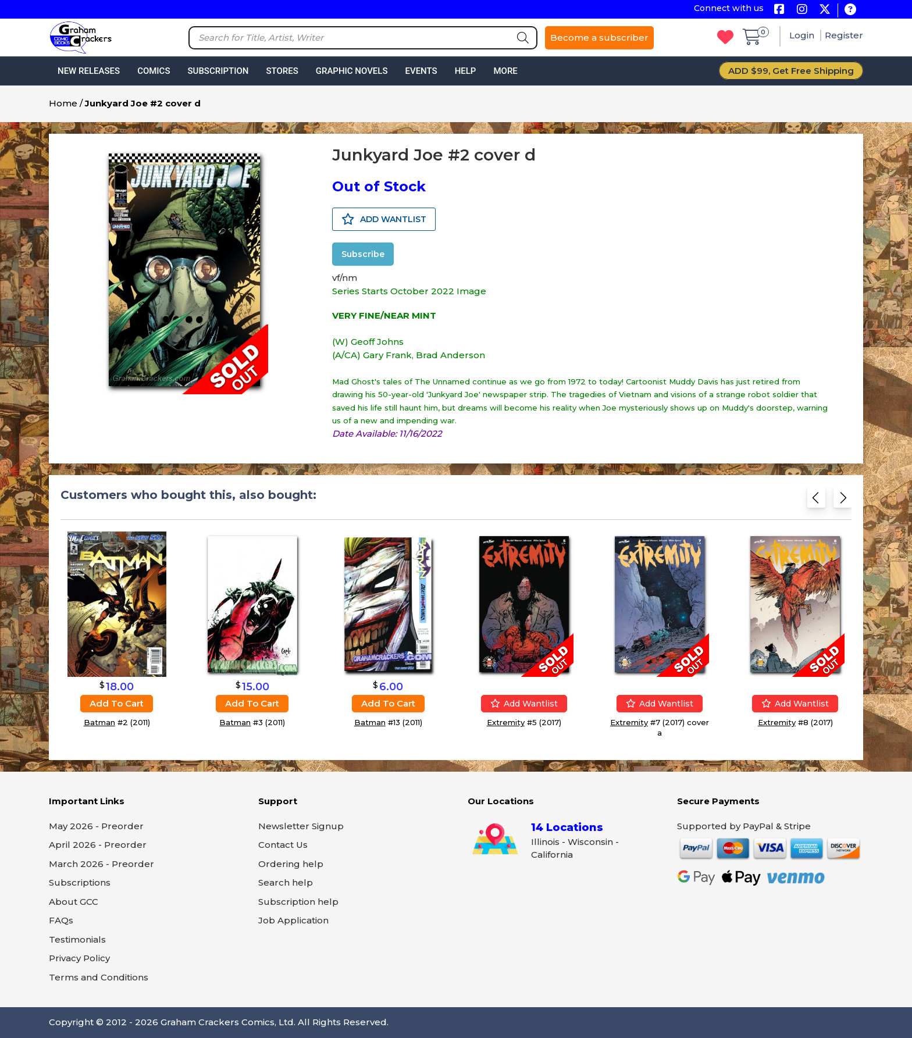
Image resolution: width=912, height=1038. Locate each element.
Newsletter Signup (301, 826)
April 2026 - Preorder (98, 844)
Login (803, 35)
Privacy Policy (79, 958)
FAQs (61, 920)
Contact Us (283, 844)
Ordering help (290, 863)
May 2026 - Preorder (96, 826)
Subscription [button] (218, 71)
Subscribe (362, 254)
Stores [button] (282, 71)
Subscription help (298, 901)
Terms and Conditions (98, 977)
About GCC (73, 901)
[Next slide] (842, 499)
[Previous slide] (816, 499)
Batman (99, 722)
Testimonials (77, 939)
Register (844, 35)
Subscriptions (80, 882)
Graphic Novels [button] (352, 71)
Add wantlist (524, 703)
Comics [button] (153, 71)
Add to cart (117, 703)
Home (63, 103)
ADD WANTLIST (383, 219)
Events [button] (421, 71)
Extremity (506, 722)
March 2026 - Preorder (101, 863)
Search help (285, 882)
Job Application (293, 920)
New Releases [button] (89, 71)
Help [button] (465, 71)
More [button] (505, 71)
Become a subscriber (599, 37)
